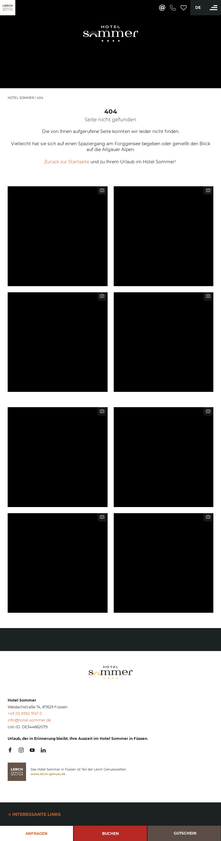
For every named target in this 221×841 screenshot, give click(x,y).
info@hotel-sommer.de (29, 720)
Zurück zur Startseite (66, 162)
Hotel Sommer (21, 98)
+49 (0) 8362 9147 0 (25, 713)
